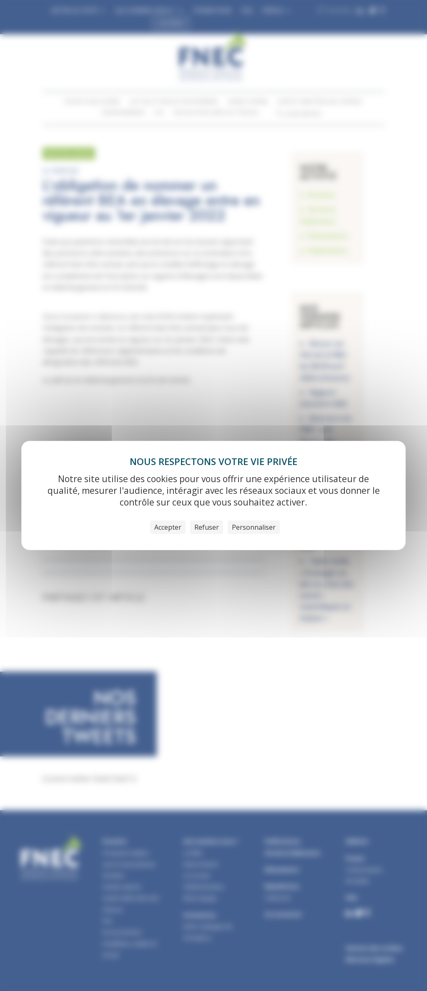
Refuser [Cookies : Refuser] (206, 527)
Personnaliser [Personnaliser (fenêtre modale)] (254, 527)
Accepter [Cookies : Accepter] (167, 527)
